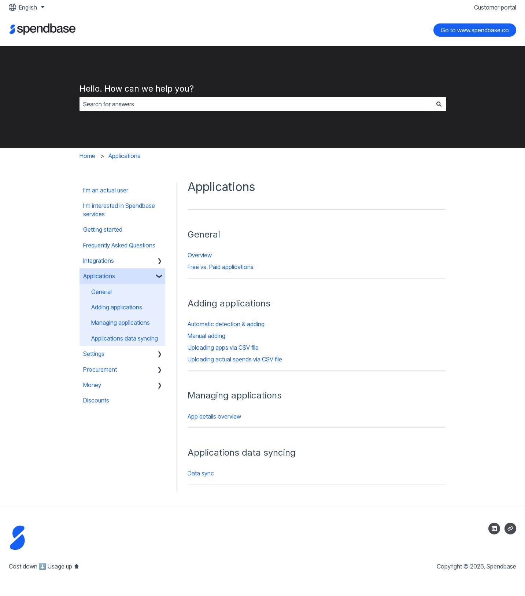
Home (87, 155)
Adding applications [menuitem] (116, 307)
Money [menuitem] (92, 385)
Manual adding (206, 335)
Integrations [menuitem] (98, 260)
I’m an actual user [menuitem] (105, 190)
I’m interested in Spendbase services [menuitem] (119, 209)
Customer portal (495, 7)
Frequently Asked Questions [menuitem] (119, 245)
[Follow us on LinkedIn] (494, 528)
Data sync (201, 473)
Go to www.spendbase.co (475, 30)
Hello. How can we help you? (137, 89)
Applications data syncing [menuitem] (124, 338)
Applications (124, 155)
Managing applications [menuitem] (120, 322)
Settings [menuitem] (93, 353)
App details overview (214, 416)
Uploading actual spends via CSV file (235, 359)
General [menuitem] (101, 291)
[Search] (439, 104)
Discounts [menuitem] (96, 400)
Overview (200, 255)
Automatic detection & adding (226, 324)
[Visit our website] (510, 528)
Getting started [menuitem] (102, 229)
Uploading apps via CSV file (223, 347)
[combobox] (256, 104)
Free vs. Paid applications (221, 267)
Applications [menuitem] (99, 276)
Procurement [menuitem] (100, 369)
